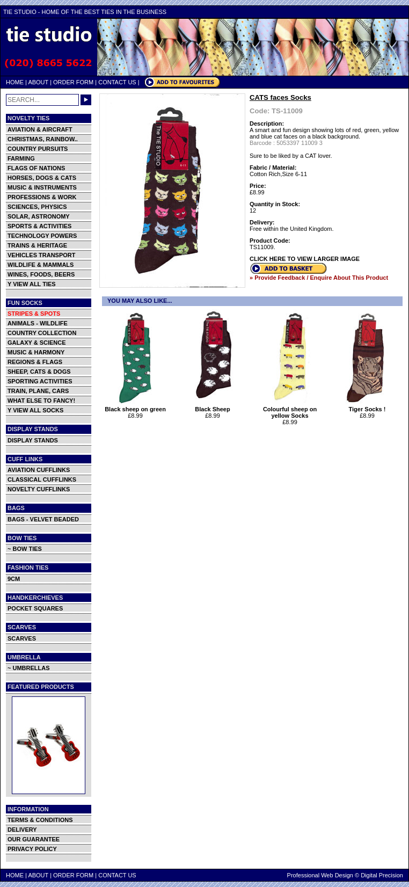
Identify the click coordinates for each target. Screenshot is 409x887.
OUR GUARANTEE (34, 839)
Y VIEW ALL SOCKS (35, 410)
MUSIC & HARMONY (36, 352)
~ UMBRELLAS (29, 668)
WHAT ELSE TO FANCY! (41, 400)
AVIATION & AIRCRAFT (40, 129)
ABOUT (38, 82)
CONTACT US (117, 82)
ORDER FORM (73, 82)
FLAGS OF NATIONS (36, 168)
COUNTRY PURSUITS (38, 149)
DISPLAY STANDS (33, 440)
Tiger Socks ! (368, 406)
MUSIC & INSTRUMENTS (42, 187)
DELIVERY (22, 829)
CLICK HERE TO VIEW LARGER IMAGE (305, 259)
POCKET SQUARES (35, 608)
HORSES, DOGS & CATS (42, 178)
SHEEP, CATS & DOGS (39, 371)
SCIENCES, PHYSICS (37, 206)
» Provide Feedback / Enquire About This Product (319, 277)
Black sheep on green (136, 406)
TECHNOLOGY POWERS (42, 235)
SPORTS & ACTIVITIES (39, 226)
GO (86, 99)
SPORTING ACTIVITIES (40, 381)
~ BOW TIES (25, 549)
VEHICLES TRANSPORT (42, 255)
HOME (15, 82)
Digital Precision (382, 875)
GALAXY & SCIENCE (37, 342)
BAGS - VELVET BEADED (43, 519)
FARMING (21, 158)
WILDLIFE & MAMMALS (41, 264)
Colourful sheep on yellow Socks (291, 410)
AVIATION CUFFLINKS (39, 470)
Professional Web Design (320, 875)
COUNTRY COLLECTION (42, 333)
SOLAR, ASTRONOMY (39, 216)
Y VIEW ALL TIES (32, 284)
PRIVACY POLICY (32, 849)
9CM (14, 579)
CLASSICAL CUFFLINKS (42, 479)
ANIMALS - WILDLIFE (38, 323)
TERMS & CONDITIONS (40, 820)
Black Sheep (214, 406)
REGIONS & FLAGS (35, 362)
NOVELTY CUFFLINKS (39, 489)
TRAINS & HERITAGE (37, 245)
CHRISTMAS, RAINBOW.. (43, 139)
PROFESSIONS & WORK (42, 197)
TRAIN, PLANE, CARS (38, 391)
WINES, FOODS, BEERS (41, 274)
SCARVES (22, 638)
